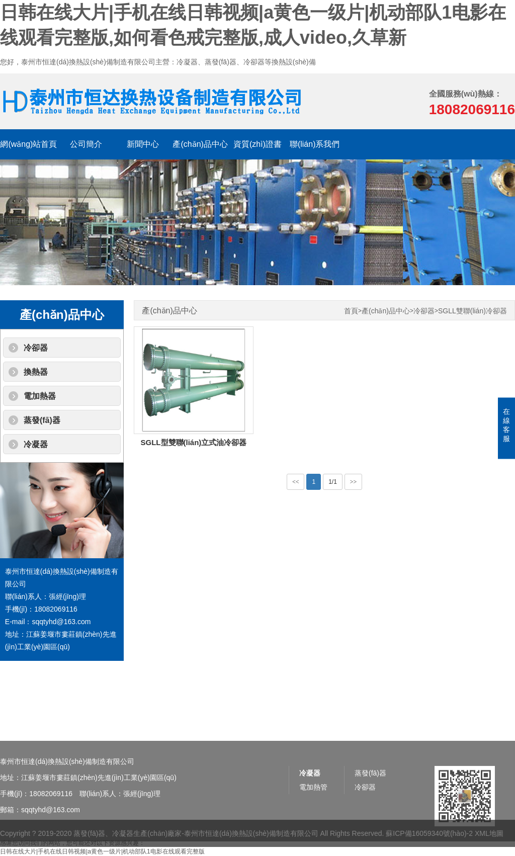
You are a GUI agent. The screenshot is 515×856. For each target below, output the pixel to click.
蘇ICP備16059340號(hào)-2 (429, 838)
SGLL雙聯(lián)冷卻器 (472, 311)
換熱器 (36, 372)
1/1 (332, 481)
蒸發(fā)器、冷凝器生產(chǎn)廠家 (127, 838)
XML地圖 (489, 838)
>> (353, 481)
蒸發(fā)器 (42, 420)
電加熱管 (313, 806)
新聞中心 (143, 144)
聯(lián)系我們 (315, 144)
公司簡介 (86, 144)
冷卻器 (36, 348)
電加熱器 (40, 396)
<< (295, 481)
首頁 (351, 311)
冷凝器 (36, 444)
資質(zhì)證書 (257, 144)
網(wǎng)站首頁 (28, 144)
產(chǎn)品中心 (200, 144)
